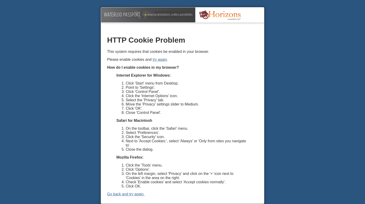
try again (160, 59)
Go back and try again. (126, 194)
